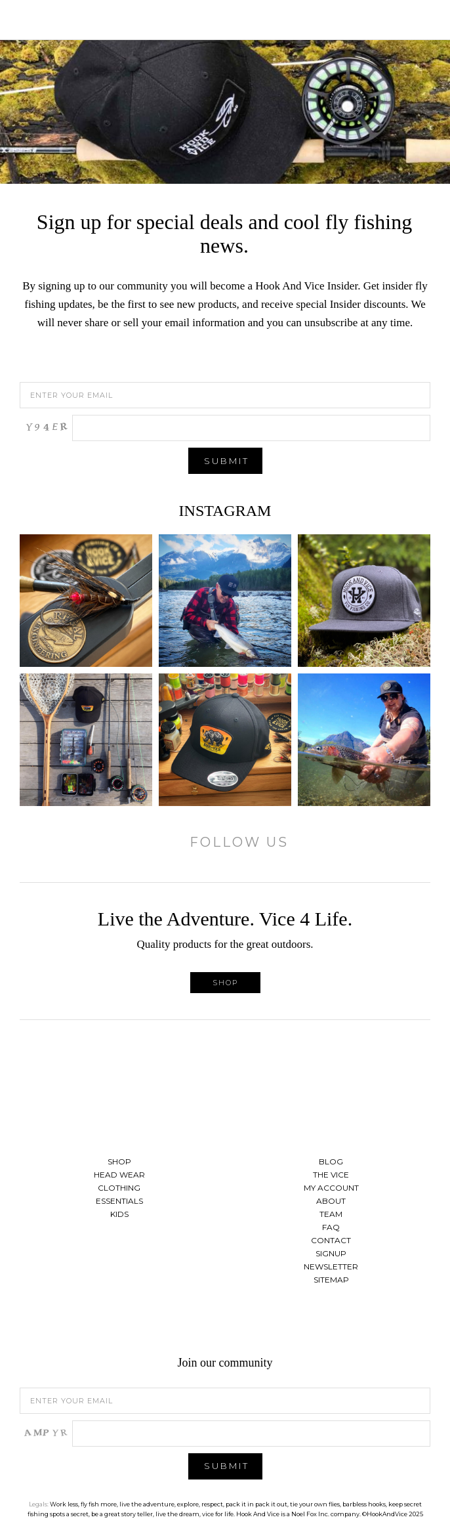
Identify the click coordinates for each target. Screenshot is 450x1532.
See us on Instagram (257, 1322)
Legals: (39, 1504)
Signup (331, 1253)
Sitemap (331, 1280)
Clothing (119, 1188)
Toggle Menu (23, 19)
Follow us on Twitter (225, 1322)
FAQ (331, 1227)
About (331, 1201)
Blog (331, 1161)
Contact (331, 1240)
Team (330, 1214)
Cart (427, 19)
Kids (119, 1214)
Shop (225, 982)
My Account (331, 1188)
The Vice (331, 1175)
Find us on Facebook (192, 1322)
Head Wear (119, 1175)
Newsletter (331, 1266)
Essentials (119, 1201)
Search (407, 19)
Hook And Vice (225, 1087)
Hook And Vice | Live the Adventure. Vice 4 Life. (225, 19)
